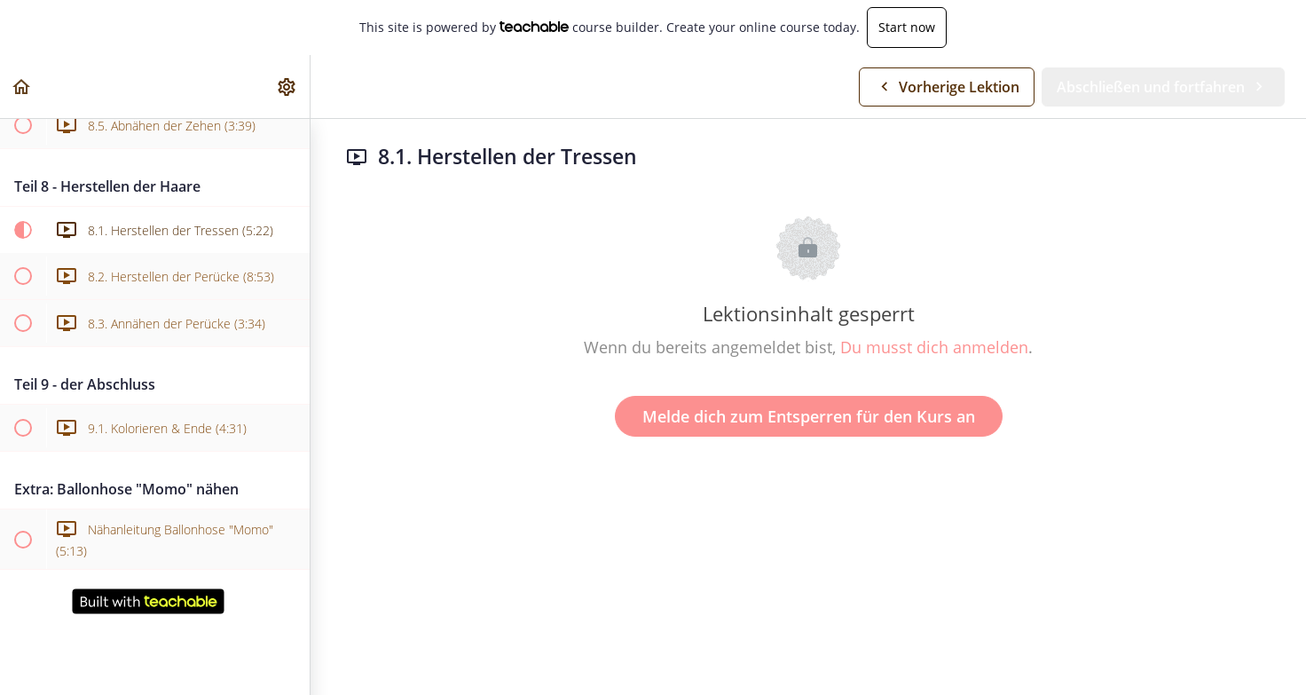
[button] (22, 86)
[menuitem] (287, 86)
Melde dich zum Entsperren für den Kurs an (808, 416)
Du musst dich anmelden (934, 347)
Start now (906, 27)
